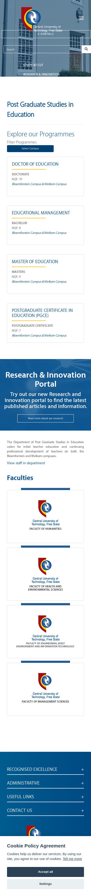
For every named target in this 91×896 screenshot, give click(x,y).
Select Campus (30, 148)
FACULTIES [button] (30, 83)
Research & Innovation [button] (41, 74)
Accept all (45, 871)
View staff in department (26, 463)
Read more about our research (45, 418)
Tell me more (72, 859)
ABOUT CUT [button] (31, 93)
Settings (45, 884)
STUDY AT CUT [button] (33, 65)
